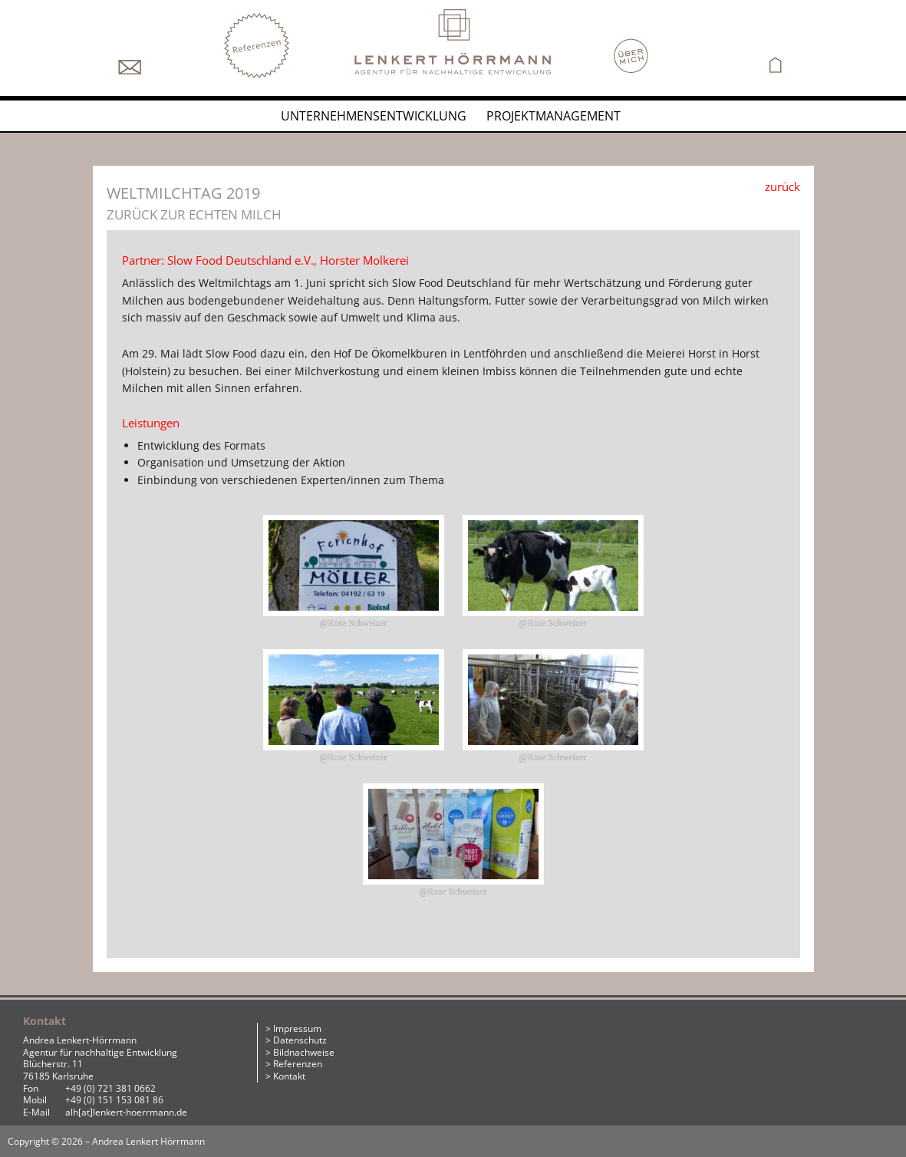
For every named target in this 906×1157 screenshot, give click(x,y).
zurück (782, 186)
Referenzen (297, 1063)
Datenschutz (300, 1040)
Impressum (297, 1028)
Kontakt (289, 1076)
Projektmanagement (553, 115)
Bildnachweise (303, 1052)
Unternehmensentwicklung (373, 115)
